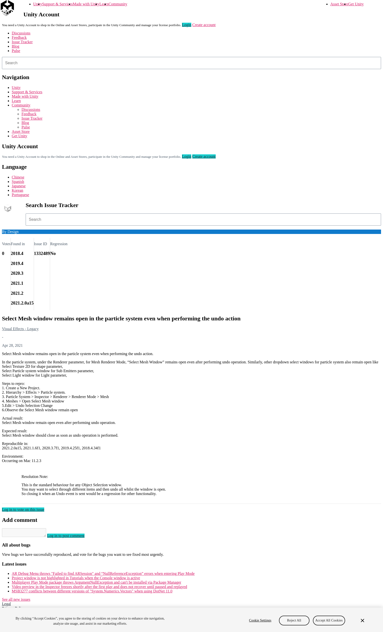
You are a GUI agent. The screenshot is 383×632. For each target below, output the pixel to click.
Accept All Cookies (329, 620)
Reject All (294, 620)
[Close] (362, 620)
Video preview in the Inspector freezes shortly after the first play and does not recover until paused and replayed (99, 588)
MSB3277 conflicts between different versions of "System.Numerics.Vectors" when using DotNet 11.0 (92, 592)
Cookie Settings (260, 620)
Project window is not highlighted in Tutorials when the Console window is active (76, 579)
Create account (204, 25)
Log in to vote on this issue (23, 509)
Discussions (21, 33)
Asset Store (339, 4)
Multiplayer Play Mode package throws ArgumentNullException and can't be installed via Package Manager (96, 584)
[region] (191, 620)
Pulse (16, 51)
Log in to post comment (70, 537)
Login (186, 25)
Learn (103, 4)
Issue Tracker (22, 42)
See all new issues (16, 601)
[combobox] (191, 63)
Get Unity (356, 4)
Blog (15, 46)
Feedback (19, 37)
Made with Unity (86, 4)
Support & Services (57, 4)
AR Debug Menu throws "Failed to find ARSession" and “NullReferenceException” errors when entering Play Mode (103, 575)
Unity (37, 4)
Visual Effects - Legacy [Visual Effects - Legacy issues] (20, 329)
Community (117, 4)
